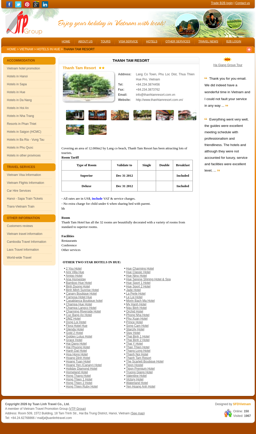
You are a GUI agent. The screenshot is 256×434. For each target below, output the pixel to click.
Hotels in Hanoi (17, 76)
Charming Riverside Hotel (83, 311)
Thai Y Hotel (134, 343)
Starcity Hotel (135, 329)
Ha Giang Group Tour (227, 65)
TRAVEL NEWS (208, 41)
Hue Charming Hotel (140, 268)
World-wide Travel (19, 257)
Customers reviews (20, 226)
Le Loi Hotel (134, 297)
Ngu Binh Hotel (136, 308)
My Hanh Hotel (136, 304)
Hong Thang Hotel (78, 376)
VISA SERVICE (128, 41)
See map (138, 413)
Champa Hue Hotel (79, 304)
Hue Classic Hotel (138, 272)
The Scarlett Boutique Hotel (144, 361)
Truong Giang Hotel (139, 372)
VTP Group (77, 409)
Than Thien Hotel (137, 347)
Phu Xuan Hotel (137, 318)
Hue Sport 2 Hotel (138, 286)
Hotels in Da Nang (19, 100)
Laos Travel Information (23, 249)
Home (11, 49)
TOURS (105, 41)
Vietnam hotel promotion (23, 68)
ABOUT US (85, 41)
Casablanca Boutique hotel (84, 301)
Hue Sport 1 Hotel (138, 283)
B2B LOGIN (233, 41)
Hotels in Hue (49, 49)
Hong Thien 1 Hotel (79, 379)
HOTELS (151, 41)
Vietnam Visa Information (24, 175)
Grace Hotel (74, 340)
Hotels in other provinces (24, 155)
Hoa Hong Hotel (77, 354)
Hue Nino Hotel (136, 276)
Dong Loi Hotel (76, 322)
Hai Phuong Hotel (78, 347)
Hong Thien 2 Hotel (79, 383)
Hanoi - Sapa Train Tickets (25, 198)
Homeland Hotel (77, 372)
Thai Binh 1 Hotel (137, 336)
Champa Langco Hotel (81, 308)
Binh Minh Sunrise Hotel (82, 290)
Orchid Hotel (134, 311)
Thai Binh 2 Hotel (137, 340)
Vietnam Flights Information (25, 183)
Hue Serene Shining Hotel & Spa (148, 279)
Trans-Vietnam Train (20, 206)
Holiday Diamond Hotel (81, 368)
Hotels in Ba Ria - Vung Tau (25, 139)
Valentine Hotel (136, 376)
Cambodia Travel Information (26, 242)
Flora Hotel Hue (76, 326)
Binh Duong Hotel (78, 286)
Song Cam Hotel (137, 326)
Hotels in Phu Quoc (20, 147)
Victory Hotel (135, 379)
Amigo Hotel (74, 276)
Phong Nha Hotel (137, 315)
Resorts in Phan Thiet (21, 124)
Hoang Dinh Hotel (78, 358)
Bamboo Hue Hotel (79, 283)
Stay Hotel (133, 333)
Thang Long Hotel (138, 351)
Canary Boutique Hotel (81, 293)
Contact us (242, 3)
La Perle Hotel (136, 293)
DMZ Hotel (73, 318)
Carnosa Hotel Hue (79, 297)
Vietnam (26, 49)
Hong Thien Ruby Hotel (82, 386)
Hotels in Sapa (17, 84)
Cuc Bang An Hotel (79, 315)
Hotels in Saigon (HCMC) (24, 132)
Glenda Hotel (75, 329)
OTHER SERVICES (177, 41)
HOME (66, 41)
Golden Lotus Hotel (79, 336)
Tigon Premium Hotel (140, 368)
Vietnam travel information (24, 234)
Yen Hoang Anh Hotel (140, 386)
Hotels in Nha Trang (20, 116)
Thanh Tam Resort (138, 358)
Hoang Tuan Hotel (78, 361)
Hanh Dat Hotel (76, 351)
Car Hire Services (19, 190)
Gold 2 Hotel (74, 333)
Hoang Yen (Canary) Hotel (84, 365)
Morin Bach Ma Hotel (140, 301)
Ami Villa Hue (75, 272)
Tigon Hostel (134, 365)
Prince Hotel (134, 322)
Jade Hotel (133, 290)
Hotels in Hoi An (18, 108)
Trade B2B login (222, 3)
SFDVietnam (242, 404)
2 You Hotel (74, 268)
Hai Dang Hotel (76, 343)
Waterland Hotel (137, 383)
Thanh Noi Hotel (137, 354)
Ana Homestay (76, 279)
